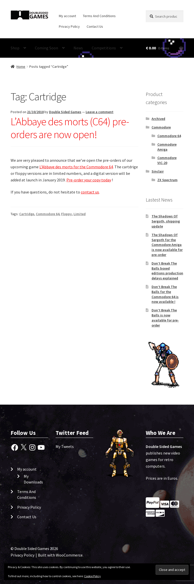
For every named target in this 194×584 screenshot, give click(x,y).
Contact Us (95, 26)
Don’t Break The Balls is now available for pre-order (165, 317)
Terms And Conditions (99, 16)
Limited (80, 214)
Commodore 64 (47, 214)
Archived (158, 118)
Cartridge (26, 214)
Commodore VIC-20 (167, 160)
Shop (15, 47)
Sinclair (158, 171)
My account (67, 16)
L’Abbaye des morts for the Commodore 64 (76, 166)
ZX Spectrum (167, 180)
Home (20, 66)
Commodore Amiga (167, 147)
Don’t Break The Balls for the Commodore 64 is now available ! (165, 294)
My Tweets (65, 446)
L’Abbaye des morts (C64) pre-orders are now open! (70, 128)
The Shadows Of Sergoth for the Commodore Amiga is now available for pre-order (167, 245)
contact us (90, 191)
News (78, 47)
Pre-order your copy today (88, 179)
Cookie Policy (92, 576)
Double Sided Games (65, 112)
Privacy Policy (69, 26)
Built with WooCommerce (60, 555)
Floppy (66, 214)
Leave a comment (99, 112)
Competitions (104, 47)
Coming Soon (46, 47)
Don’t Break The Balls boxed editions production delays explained (167, 270)
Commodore (161, 127)
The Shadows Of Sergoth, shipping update (166, 221)
